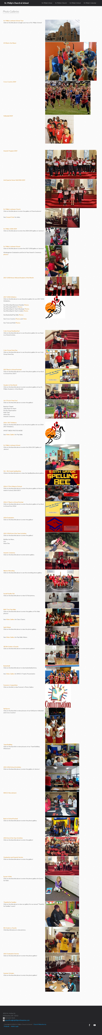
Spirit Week (7, 627)
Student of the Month (10, 385)
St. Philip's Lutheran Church (12, 209)
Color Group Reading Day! (11, 331)
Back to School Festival (10, 818)
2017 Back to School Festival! (12, 369)
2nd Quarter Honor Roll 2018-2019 (14, 180)
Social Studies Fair (9, 593)
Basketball (6, 666)
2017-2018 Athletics (9, 297)
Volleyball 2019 (8, 116)
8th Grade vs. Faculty (10, 928)
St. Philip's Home (47, 3)
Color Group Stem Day (10, 350)
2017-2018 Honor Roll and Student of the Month (18, 278)
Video (25, 319)
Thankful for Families (9, 902)
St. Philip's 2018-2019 (10, 229)
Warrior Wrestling (9, 571)
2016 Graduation (8, 517)
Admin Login (14, 1026)
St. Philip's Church (61, 3)
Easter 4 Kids (7, 876)
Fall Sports (6, 708)
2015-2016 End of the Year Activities (14, 533)
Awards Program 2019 (10, 151)
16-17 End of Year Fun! (10, 400)
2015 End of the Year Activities (13, 838)
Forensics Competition (10, 685)
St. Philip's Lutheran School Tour (13, 20)
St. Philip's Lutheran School (11, 246)
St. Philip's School (75, 3)
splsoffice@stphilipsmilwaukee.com (17, 1020)
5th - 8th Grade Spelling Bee (12, 471)
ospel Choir (10, 217)
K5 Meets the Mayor (9, 43)
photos (5, 254)
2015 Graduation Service (11, 953)
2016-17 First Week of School (12, 486)
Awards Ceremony (9, 553)
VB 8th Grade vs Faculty (10, 646)
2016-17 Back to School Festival (13, 502)
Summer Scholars (8, 973)
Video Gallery (10, 434)
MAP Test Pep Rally (9, 609)
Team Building (7, 744)
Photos (26, 305)
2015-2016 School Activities (12, 767)
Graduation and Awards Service (13, 857)
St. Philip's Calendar (90, 3)
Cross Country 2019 (9, 82)
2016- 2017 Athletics (10, 422)
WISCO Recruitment (9, 793)
